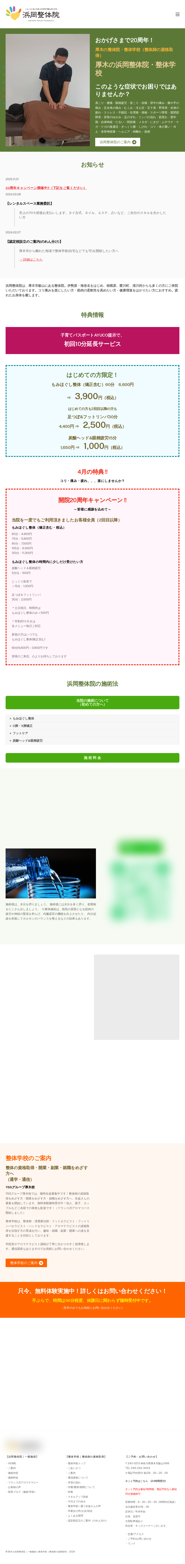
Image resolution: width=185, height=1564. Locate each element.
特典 (70, 1491)
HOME (12, 1463)
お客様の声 (14, 1487)
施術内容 (13, 1472)
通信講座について (78, 1477)
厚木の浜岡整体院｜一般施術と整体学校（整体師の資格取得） (38, 1551)
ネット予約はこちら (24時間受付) (145, 1480)
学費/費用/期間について (81, 1487)
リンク (131, 1543)
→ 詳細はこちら (31, 259)
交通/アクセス (136, 1534)
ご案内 (12, 1467)
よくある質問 (75, 1515)
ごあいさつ (74, 1467)
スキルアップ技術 (78, 1496)
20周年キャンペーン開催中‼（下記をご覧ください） (46, 188)
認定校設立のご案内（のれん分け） (88, 1520)
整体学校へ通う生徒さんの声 (84, 1506)
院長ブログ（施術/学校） (22, 1491)
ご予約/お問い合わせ (139, 1538)
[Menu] (177, 14)
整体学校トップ (77, 1463)
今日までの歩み (77, 1501)
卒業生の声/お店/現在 (80, 1510)
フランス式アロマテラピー (23, 1482)
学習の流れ (74, 1482)
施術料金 (13, 1477)
